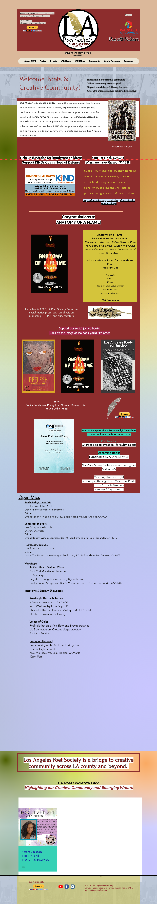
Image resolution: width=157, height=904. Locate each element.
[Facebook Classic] (67, 886)
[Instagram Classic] (73, 886)
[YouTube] (60, 886)
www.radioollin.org (54, 614)
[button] (32, 28)
